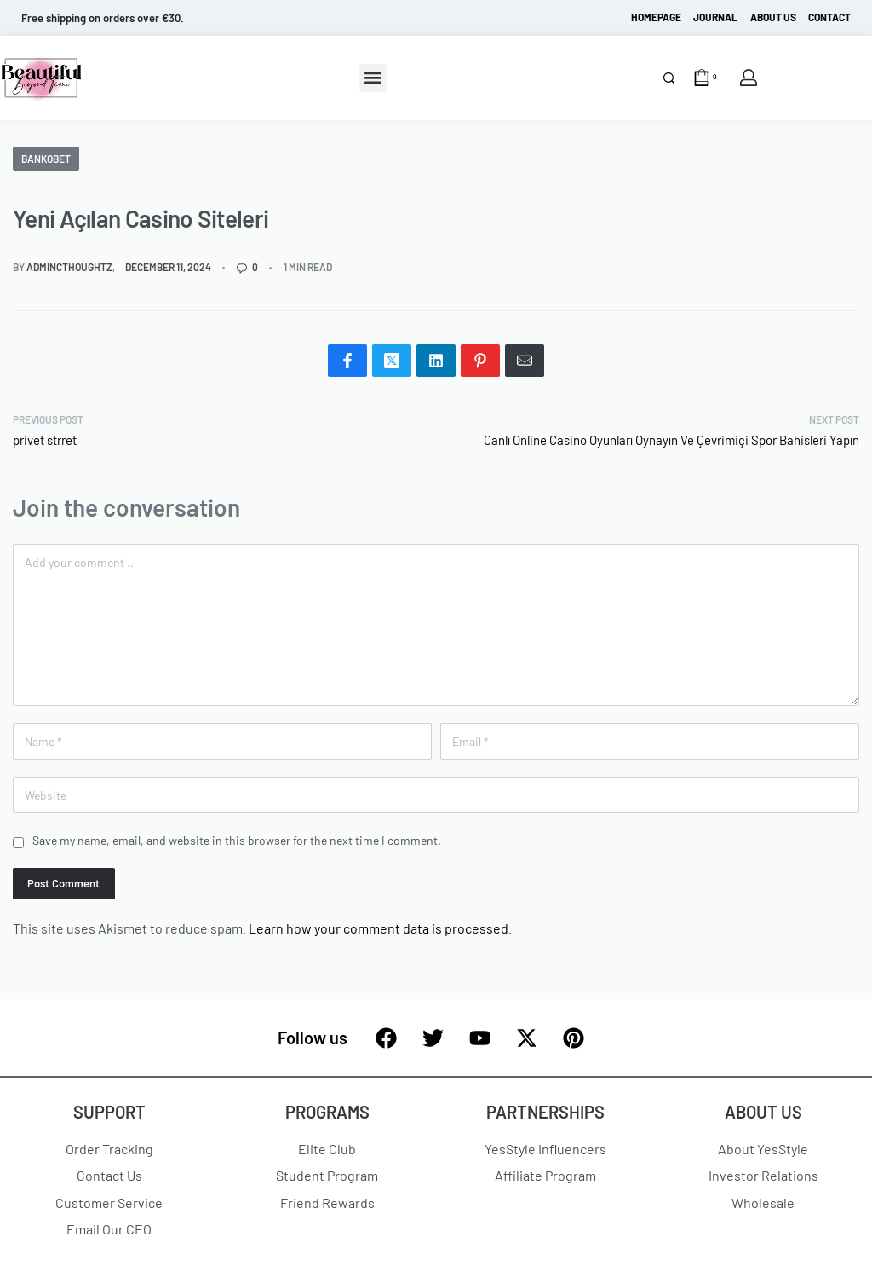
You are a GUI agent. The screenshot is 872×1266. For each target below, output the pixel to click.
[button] (373, 78)
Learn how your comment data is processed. (380, 928)
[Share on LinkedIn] (436, 360)
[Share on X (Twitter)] (391, 360)
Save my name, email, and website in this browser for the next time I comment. (236, 840)
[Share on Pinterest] (480, 360)
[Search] (669, 78)
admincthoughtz (69, 267)
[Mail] (524, 360)
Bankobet (46, 159)
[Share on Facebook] (347, 360)
